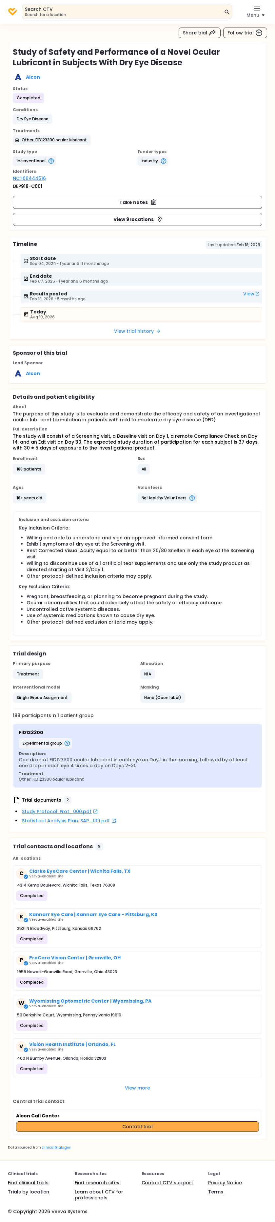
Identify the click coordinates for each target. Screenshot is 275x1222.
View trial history (137, 331)
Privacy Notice (225, 1183)
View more (137, 1088)
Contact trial (137, 1126)
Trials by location (28, 1192)
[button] (32, 119)
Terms (215, 1192)
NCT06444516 (29, 178)
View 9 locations (138, 219)
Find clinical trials (28, 1183)
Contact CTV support (167, 1183)
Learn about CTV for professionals (99, 1195)
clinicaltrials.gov (56, 1147)
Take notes (138, 202)
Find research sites (97, 1183)
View (251, 294)
